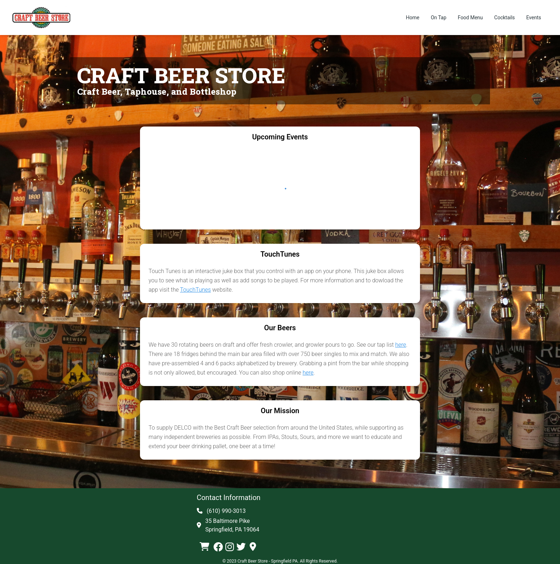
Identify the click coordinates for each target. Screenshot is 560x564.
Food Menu (470, 17)
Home (412, 17)
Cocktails (504, 17)
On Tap (438, 17)
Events (533, 17)
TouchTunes (195, 289)
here (400, 344)
